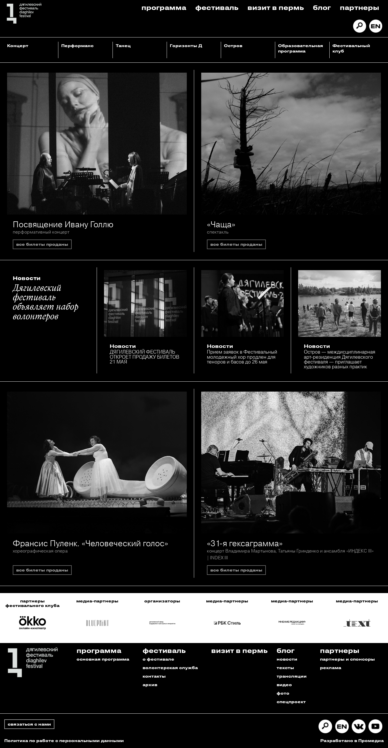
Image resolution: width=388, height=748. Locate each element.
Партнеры (359, 7)
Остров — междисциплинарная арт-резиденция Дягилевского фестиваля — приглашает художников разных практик (339, 359)
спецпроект (291, 701)
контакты (154, 676)
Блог (322, 7)
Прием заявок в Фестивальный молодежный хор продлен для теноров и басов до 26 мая (242, 357)
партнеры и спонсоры (347, 659)
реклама (330, 667)
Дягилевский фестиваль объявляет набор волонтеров (46, 303)
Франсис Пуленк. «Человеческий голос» (90, 543)
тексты (285, 667)
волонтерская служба (170, 667)
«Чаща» (221, 224)
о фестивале (158, 659)
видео (284, 684)
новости (287, 659)
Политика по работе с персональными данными (64, 740)
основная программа (103, 659)
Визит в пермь (275, 7)
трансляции (292, 676)
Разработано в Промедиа (352, 740)
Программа (163, 7)
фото (283, 693)
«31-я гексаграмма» (245, 543)
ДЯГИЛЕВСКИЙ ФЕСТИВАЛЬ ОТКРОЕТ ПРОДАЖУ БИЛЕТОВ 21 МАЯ (144, 357)
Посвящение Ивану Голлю (63, 224)
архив (150, 684)
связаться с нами (29, 724)
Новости (27, 278)
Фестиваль (216, 7)
